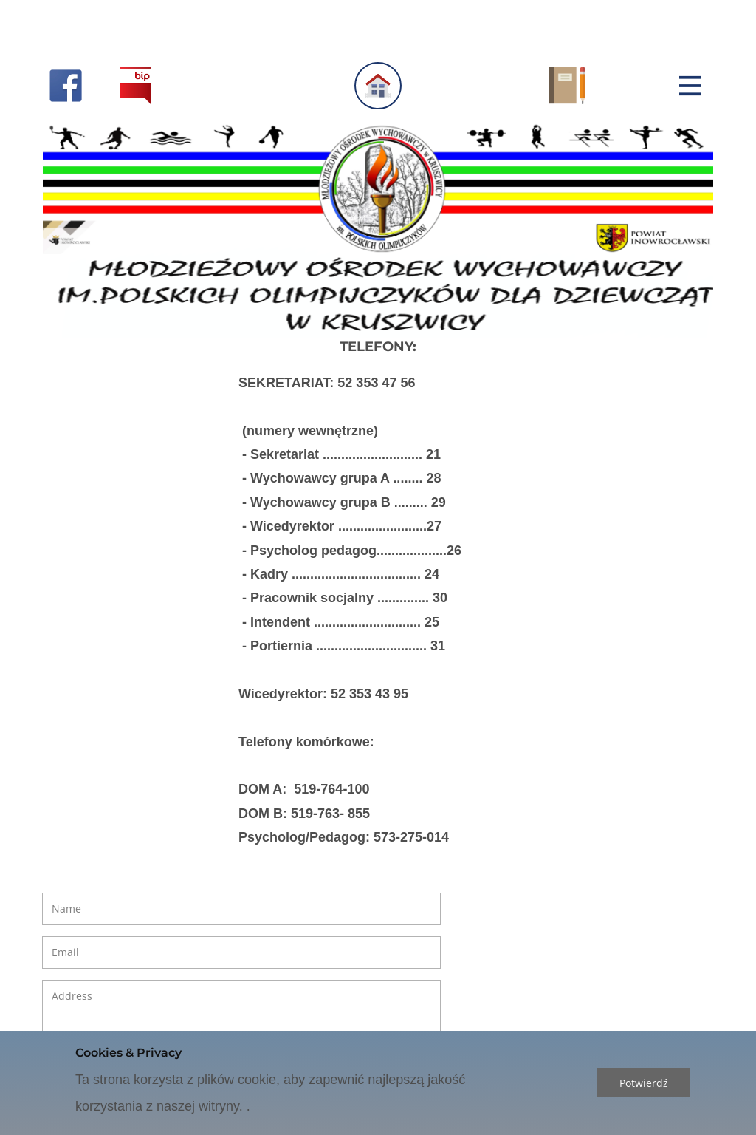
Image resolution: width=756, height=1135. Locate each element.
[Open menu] (690, 86)
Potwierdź (643, 1083)
